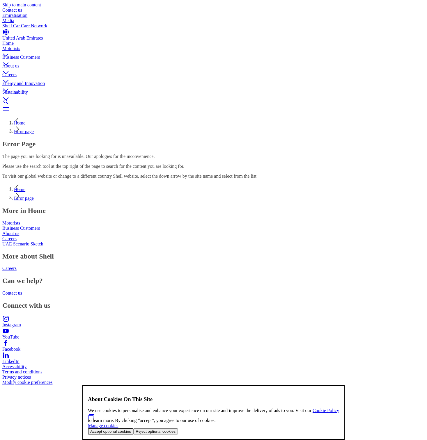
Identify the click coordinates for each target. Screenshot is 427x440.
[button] (213, 50)
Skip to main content (21, 4)
